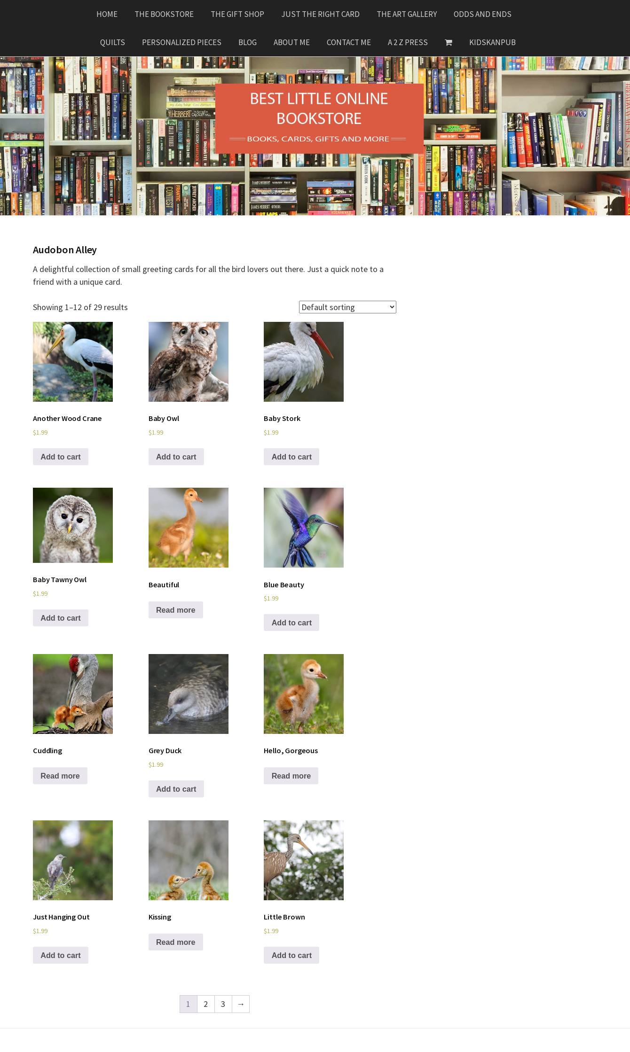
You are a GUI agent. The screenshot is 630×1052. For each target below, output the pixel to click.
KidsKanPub (492, 42)
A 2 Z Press (408, 42)
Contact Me (349, 42)
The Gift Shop (237, 14)
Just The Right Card (320, 14)
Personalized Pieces (181, 42)
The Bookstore (164, 14)
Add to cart (60, 456)
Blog (247, 42)
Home (107, 14)
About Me (292, 42)
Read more (176, 610)
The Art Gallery (407, 14)
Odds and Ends (483, 14)
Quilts (112, 42)
